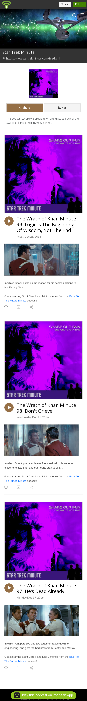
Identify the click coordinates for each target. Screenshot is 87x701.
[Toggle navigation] (82, 15)
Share (25, 107)
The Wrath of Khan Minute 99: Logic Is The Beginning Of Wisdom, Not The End (46, 224)
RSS (62, 107)
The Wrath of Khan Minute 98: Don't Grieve (46, 408)
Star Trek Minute (18, 52)
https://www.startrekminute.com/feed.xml (31, 58)
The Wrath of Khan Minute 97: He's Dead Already (46, 588)
